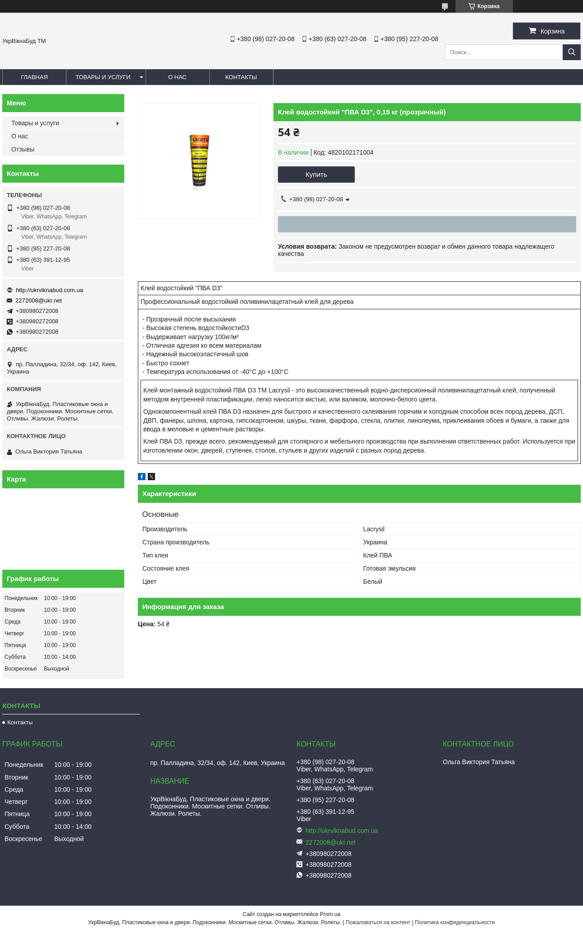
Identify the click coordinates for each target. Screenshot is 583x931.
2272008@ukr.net (38, 300)
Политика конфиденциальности (455, 922)
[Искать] (572, 52)
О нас (177, 77)
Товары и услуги (103, 77)
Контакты (241, 77)
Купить (316, 174)
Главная (34, 77)
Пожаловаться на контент (378, 922)
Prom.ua (330, 914)
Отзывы (22, 149)
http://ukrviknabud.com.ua (49, 290)
